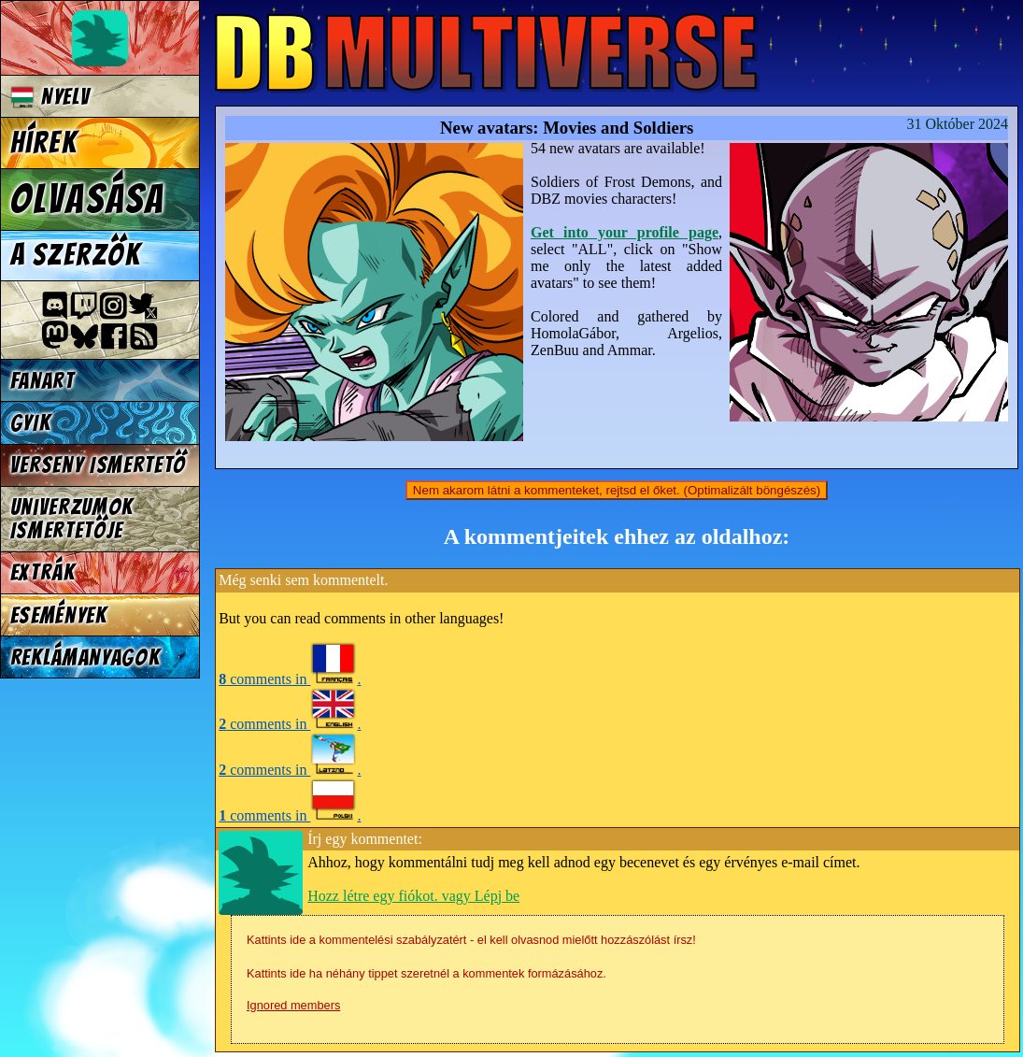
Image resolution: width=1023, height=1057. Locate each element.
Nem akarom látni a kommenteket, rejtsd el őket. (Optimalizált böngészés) (616, 490)
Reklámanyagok (85, 657)
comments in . (290, 679)
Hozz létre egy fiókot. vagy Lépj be (413, 896)
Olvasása (87, 199)
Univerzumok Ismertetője (72, 518)
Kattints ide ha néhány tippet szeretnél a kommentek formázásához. (426, 973)
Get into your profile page (624, 232)
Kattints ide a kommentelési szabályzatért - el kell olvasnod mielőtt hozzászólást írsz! (471, 940)
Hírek (44, 143)
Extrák (43, 572)
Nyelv (50, 96)
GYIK (30, 423)
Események (58, 615)
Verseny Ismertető (98, 465)
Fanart (42, 381)
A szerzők (75, 255)
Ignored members (293, 1005)
